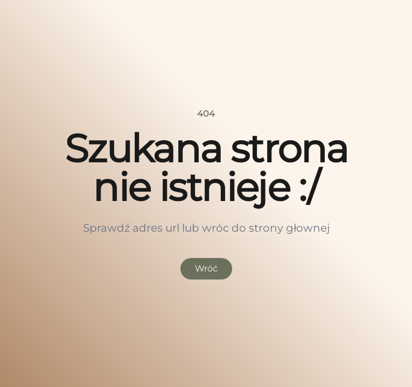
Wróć (206, 268)
